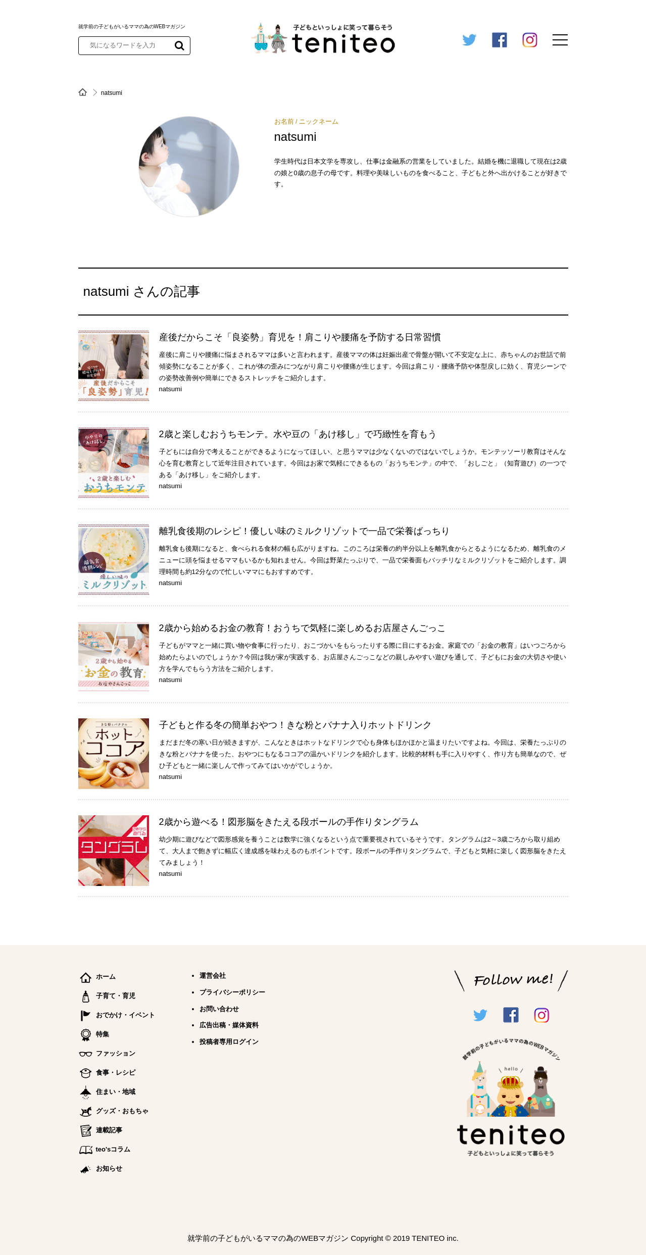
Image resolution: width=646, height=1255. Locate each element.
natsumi (170, 389)
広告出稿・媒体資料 (229, 1025)
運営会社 (213, 975)
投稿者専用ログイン (229, 1041)
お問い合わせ (219, 1009)
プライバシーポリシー (232, 992)
